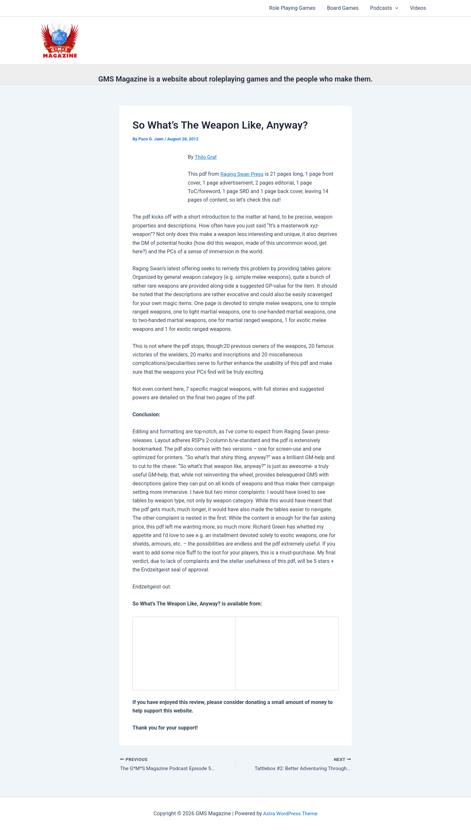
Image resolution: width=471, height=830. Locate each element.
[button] (396, 8)
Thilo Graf (206, 157)
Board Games (345, 8)
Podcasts (386, 8)
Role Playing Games (296, 8)
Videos (418, 8)
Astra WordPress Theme (290, 813)
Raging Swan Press (242, 174)
